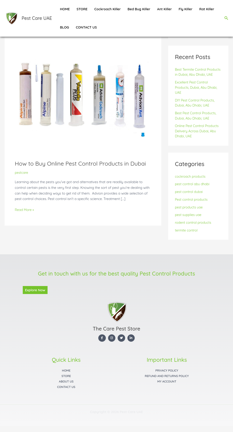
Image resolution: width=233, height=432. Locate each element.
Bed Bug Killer (139, 9)
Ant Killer (164, 9)
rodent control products (193, 228)
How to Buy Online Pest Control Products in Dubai (82, 163)
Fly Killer (185, 9)
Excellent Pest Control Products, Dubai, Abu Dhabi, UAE (196, 92)
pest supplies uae (188, 220)
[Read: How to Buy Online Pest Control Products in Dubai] (83, 106)
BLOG (64, 27)
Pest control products (192, 205)
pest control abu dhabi (192, 189)
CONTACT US (86, 27)
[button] (226, 18)
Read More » (25, 209)
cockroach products (190, 182)
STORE (82, 9)
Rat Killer (206, 9)
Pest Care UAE (37, 18)
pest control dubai (189, 197)
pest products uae (189, 212)
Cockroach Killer (107, 9)
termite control (186, 235)
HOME (65, 9)
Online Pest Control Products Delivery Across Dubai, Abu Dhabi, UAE (197, 136)
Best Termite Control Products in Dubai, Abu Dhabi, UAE (198, 75)
